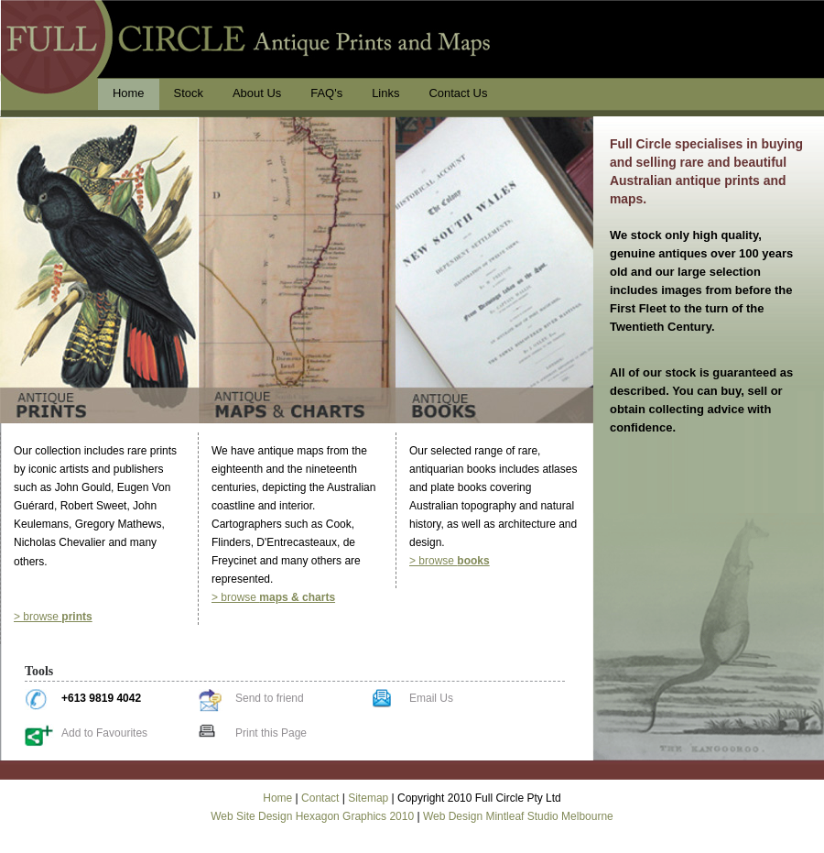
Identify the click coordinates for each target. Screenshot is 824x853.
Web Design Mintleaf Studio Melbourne (518, 816)
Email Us (431, 698)
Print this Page (271, 733)
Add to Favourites (104, 733)
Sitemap (368, 798)
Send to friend (269, 698)
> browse (53, 616)
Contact (320, 798)
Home (277, 798)
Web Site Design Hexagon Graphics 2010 (312, 816)
